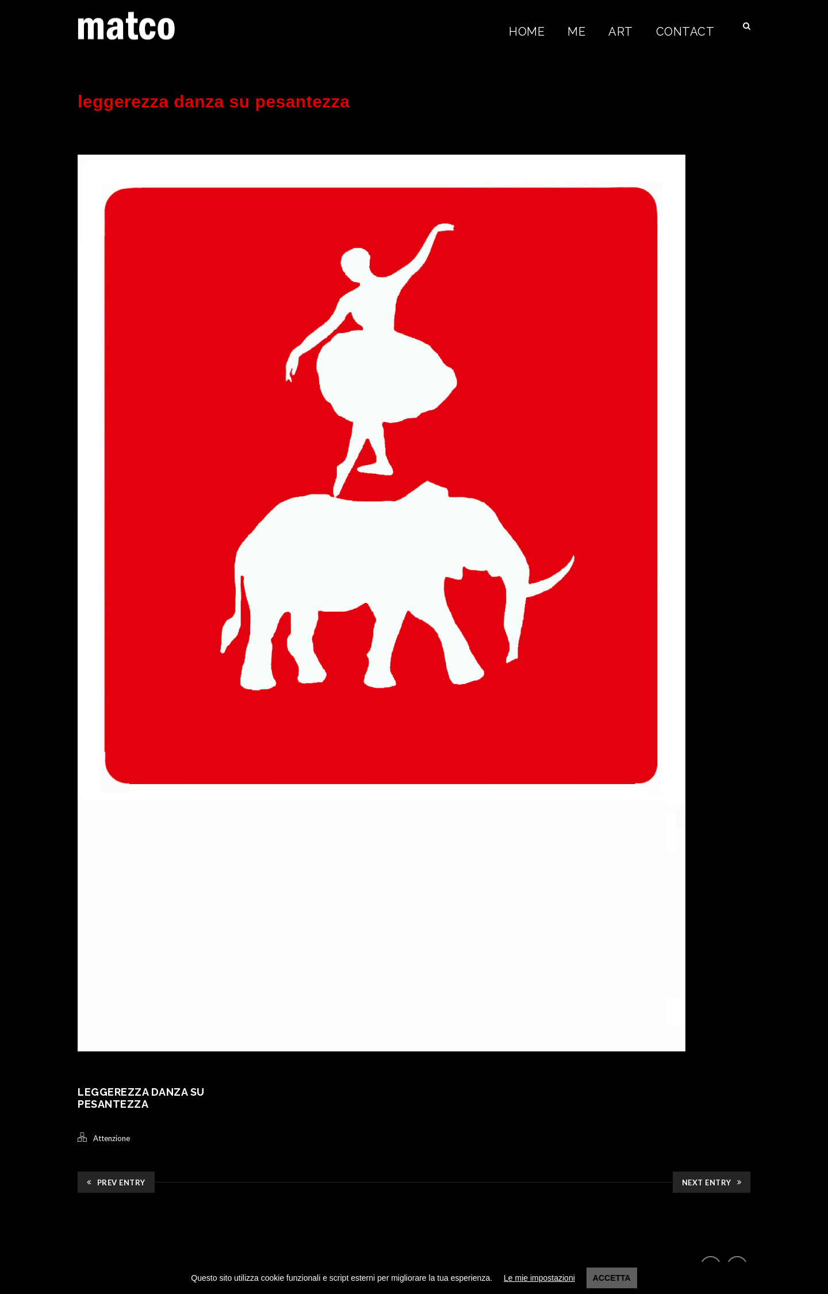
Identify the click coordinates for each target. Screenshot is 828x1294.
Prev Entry (116, 1182)
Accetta (612, 1278)
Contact (685, 32)
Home (527, 32)
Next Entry (712, 1182)
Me (576, 32)
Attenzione (111, 1138)
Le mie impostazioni (539, 1278)
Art (620, 32)
